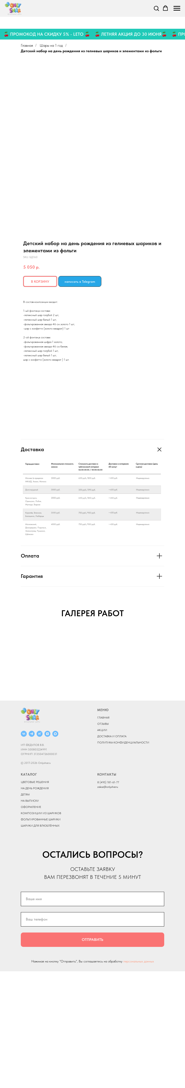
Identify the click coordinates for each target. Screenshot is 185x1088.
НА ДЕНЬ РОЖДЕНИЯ (35, 905)
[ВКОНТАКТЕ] (24, 851)
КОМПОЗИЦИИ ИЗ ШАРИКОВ (41, 930)
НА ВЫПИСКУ (30, 917)
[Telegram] (32, 851)
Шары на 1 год (51, 45)
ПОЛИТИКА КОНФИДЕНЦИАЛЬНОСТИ (123, 859)
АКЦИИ (102, 846)
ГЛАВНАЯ (103, 834)
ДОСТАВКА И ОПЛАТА (111, 853)
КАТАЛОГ (29, 891)
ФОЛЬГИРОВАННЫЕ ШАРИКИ (40, 936)
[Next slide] (175, 686)
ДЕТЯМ (25, 911)
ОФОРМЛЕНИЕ (31, 924)
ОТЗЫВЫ (103, 840)
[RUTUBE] (40, 851)
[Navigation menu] (177, 8)
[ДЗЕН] (47, 851)
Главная (27, 45)
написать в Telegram (80, 281)
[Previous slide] (9, 686)
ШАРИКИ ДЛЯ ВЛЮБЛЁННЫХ (40, 942)
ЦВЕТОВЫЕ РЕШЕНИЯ (35, 899)
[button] (156, 8)
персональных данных (138, 1078)
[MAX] (55, 851)
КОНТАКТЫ (106, 891)
